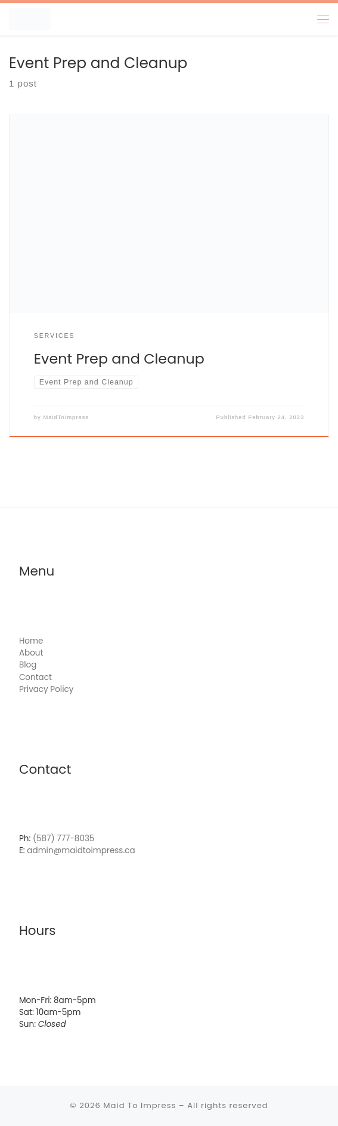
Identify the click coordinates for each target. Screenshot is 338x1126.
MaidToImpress (66, 417)
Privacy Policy (46, 689)
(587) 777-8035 (63, 838)
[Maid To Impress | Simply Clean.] (30, 19)
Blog (27, 664)
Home (31, 641)
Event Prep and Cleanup (119, 358)
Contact (35, 677)
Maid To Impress (139, 1105)
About (31, 653)
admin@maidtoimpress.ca (81, 851)
